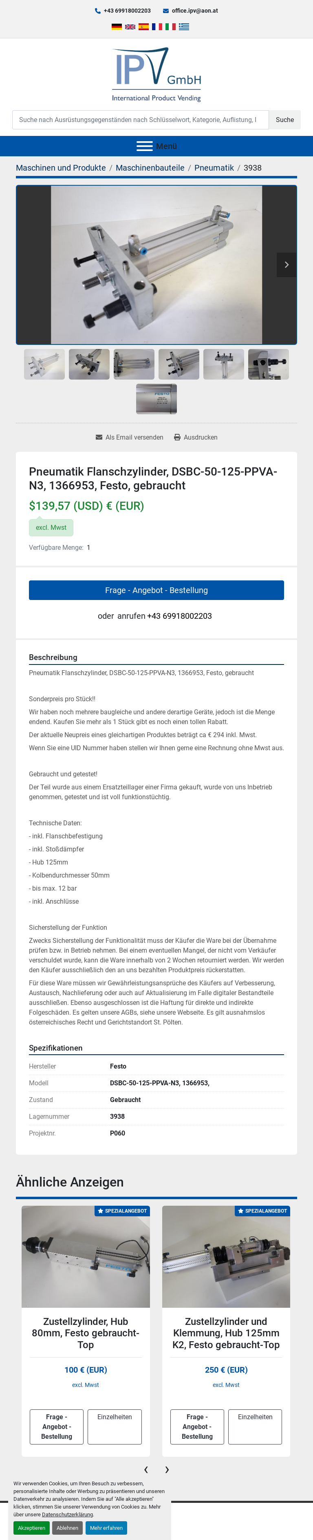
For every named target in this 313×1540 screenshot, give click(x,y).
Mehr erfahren (106, 1528)
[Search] (140, 119)
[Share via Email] (129, 437)
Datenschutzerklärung (67, 1514)
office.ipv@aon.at (195, 10)
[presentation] (145, 1469)
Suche (285, 120)
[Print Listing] (196, 437)
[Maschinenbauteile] (150, 168)
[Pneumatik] (214, 168)
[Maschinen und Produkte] (61, 168)
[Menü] (145, 146)
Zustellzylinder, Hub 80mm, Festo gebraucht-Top (85, 1333)
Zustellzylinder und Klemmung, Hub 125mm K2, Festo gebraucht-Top (226, 1333)
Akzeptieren (31, 1528)
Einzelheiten (114, 1417)
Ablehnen (67, 1528)
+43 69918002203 (127, 10)
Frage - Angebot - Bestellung (156, 590)
